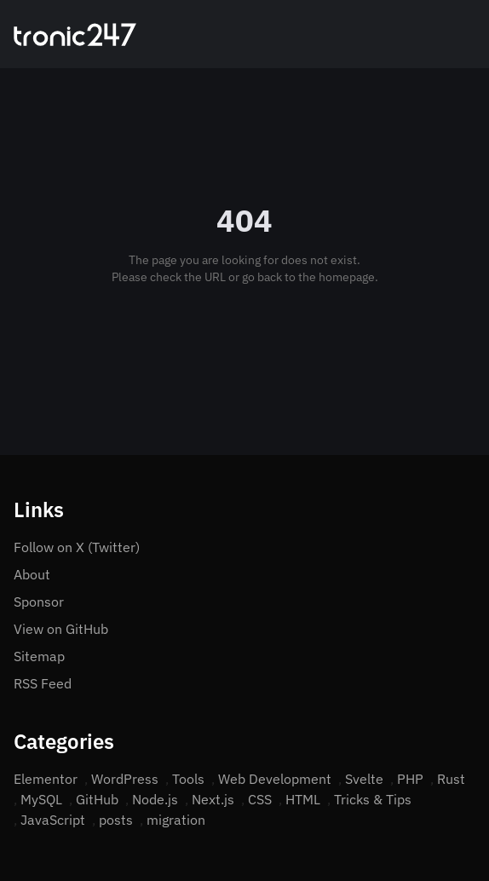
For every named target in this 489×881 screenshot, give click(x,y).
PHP (410, 778)
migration (176, 819)
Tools (188, 778)
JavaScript (52, 819)
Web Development (274, 778)
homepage (347, 277)
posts (116, 819)
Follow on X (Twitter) (77, 547)
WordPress (124, 778)
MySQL (41, 799)
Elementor (46, 778)
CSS (260, 799)
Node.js (155, 799)
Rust (451, 778)
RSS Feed (43, 683)
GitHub (97, 799)
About (32, 574)
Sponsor (39, 601)
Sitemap (39, 656)
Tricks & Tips (372, 799)
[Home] (75, 34)
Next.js (213, 799)
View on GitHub (61, 628)
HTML (302, 799)
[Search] (448, 34)
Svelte (364, 778)
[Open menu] (468, 34)
